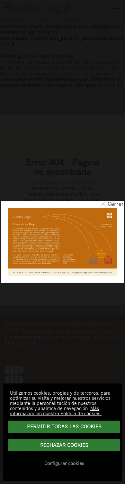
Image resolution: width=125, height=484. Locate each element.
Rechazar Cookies (64, 445)
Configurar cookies (64, 463)
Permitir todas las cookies (64, 426)
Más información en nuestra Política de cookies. (56, 410)
